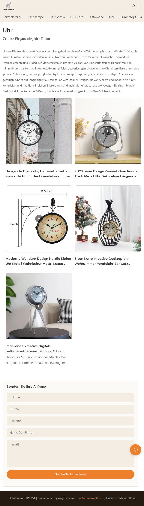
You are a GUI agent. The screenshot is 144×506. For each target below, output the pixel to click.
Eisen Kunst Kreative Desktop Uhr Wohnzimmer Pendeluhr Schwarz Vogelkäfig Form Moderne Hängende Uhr (107, 261)
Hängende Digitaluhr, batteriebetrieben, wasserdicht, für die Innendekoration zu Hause (38, 174)
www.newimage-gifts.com (56, 498)
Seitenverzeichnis (89, 498)
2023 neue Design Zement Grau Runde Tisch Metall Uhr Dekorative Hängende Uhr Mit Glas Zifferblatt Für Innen (106, 174)
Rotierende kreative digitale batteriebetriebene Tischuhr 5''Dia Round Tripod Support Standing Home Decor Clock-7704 (36, 349)
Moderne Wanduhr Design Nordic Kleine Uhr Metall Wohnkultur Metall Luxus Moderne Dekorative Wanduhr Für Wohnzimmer (38, 261)
